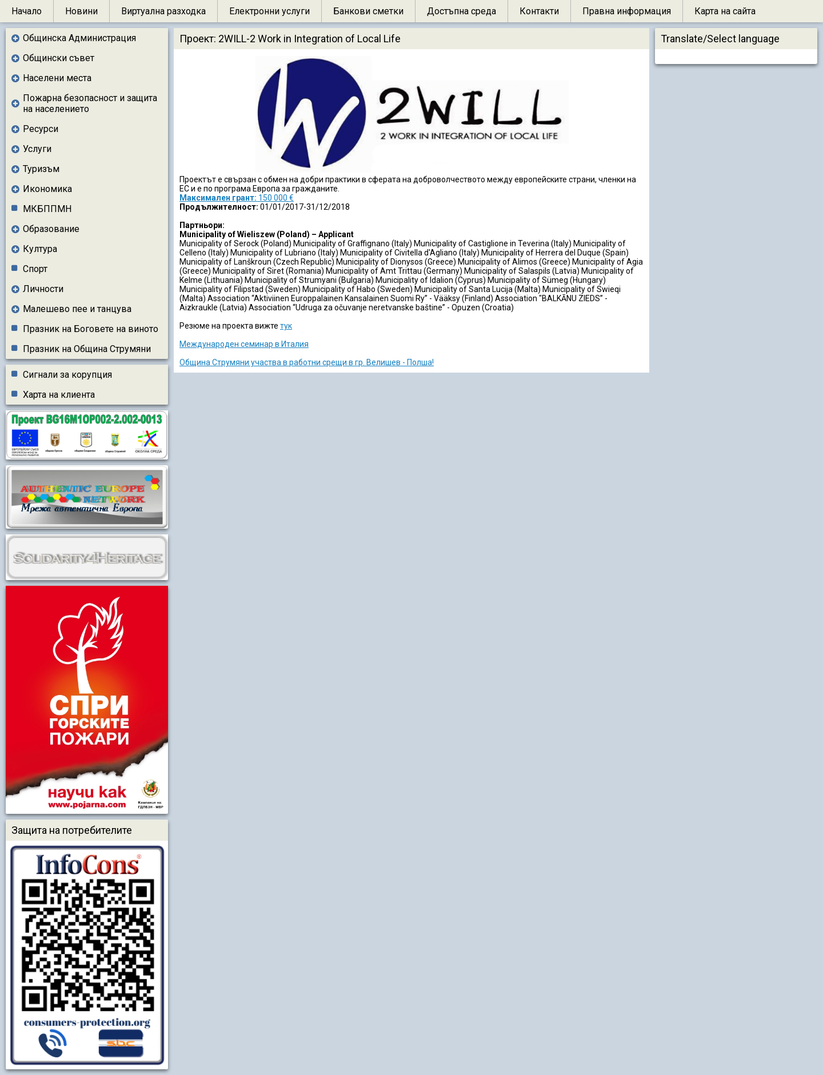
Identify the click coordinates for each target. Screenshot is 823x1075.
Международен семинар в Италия (244, 344)
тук (286, 325)
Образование (51, 228)
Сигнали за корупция (67, 374)
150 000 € (236, 197)
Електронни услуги (269, 11)
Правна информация (626, 11)
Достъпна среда (461, 11)
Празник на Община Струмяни (87, 348)
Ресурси (40, 128)
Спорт (35, 268)
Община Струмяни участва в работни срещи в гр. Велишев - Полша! (306, 362)
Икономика (47, 188)
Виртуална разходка (163, 11)
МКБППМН (47, 208)
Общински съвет (58, 58)
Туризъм (41, 168)
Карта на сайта (725, 11)
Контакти (539, 11)
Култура (40, 248)
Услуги (37, 148)
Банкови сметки (368, 11)
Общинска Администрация (79, 38)
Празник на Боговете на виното (90, 328)
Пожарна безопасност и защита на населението (90, 103)
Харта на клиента (59, 394)
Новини (81, 11)
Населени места (57, 78)
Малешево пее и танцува (77, 308)
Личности (43, 288)
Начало (26, 11)
